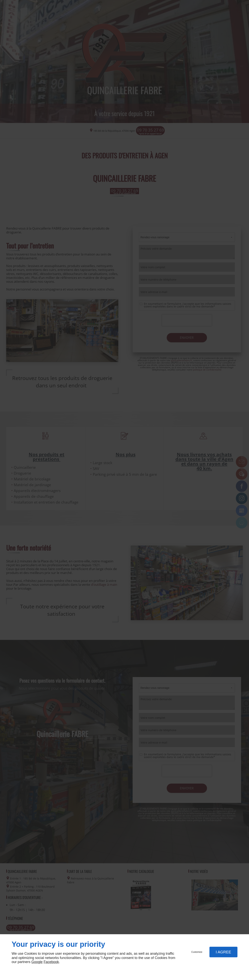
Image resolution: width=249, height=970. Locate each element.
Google (37, 962)
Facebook (51, 962)
